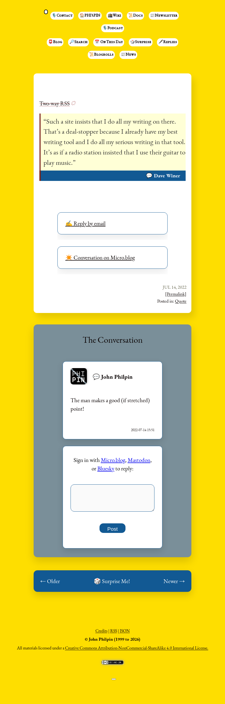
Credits (101, 634)
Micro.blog (113, 460)
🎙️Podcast (113, 28)
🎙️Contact (62, 16)
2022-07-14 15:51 (142, 430)
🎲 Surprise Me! (112, 584)
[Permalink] (175, 294)
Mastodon (139, 460)
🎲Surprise (140, 42)
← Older (50, 584)
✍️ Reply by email (85, 223)
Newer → (174, 584)
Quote (180, 301)
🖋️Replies (167, 42)
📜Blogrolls (101, 55)
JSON (125, 634)
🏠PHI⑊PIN (90, 16)
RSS (113, 634)
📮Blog (55, 42)
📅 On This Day (109, 42)
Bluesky (105, 468)
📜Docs (135, 16)
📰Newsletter (163, 16)
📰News (128, 55)
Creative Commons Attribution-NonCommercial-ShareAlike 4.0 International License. (136, 651)
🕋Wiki (114, 16)
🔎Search (78, 42)
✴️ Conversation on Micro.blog (100, 257)
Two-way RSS (54, 103)
